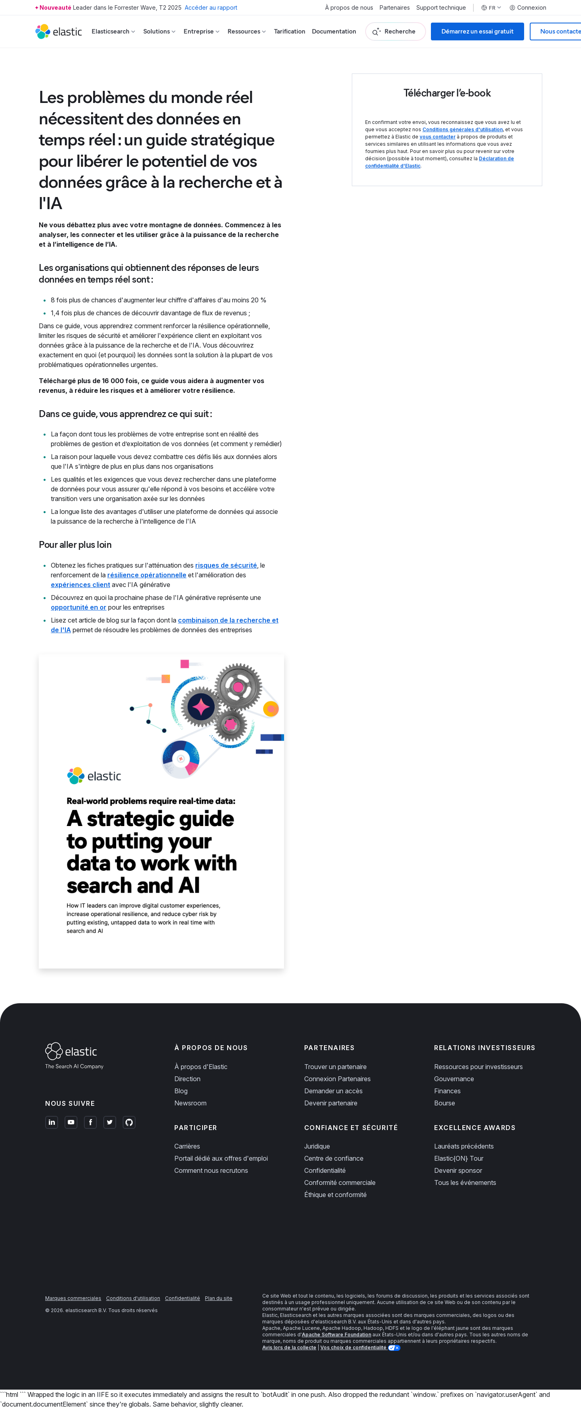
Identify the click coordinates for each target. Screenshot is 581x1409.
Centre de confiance (334, 1158)
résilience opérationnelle (146, 575)
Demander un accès (333, 1091)
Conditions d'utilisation (133, 1298)
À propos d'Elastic (201, 1067)
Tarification (289, 31)
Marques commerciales (73, 1298)
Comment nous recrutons (211, 1170)
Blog (181, 1091)
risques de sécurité (226, 565)
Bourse (444, 1103)
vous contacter (438, 137)
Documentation (334, 31)
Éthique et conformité (335, 1195)
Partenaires (395, 7)
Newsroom (190, 1103)
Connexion (527, 7)
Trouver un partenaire (335, 1067)
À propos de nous (349, 7)
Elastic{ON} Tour (458, 1158)
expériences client (80, 585)
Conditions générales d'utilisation (462, 129)
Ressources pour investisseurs (478, 1067)
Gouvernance (454, 1079)
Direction (187, 1079)
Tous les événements (465, 1182)
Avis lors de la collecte (289, 1347)
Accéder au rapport (211, 7)
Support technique (441, 7)
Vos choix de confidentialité (354, 1347)
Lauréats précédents (464, 1146)
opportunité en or (79, 607)
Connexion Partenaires (337, 1079)
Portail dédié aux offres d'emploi (221, 1158)
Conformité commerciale (340, 1182)
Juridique (317, 1146)
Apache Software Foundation (336, 1334)
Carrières (187, 1146)
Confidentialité (325, 1170)
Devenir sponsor (458, 1170)
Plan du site (218, 1298)
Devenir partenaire (330, 1103)
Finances (447, 1091)
